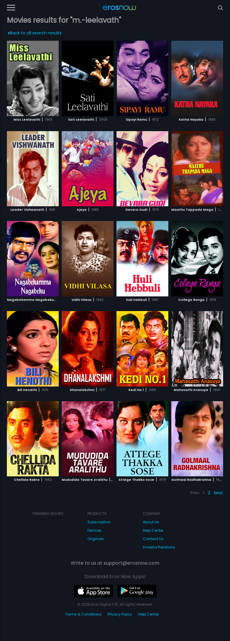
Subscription (99, 522)
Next (218, 493)
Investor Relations (159, 547)
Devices (94, 530)
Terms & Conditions (83, 614)
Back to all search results (34, 33)
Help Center (153, 530)
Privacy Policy (120, 614)
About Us (151, 522)
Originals (95, 538)
